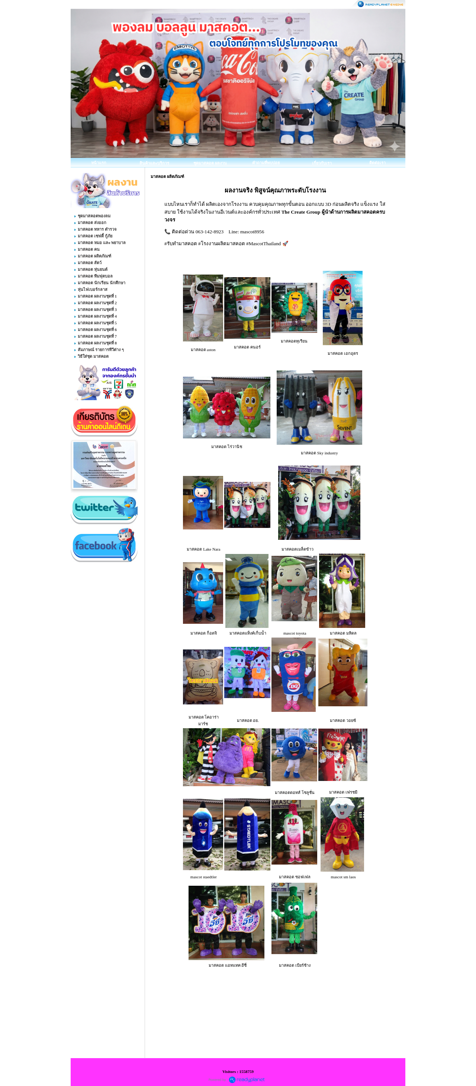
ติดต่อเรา (377, 163)
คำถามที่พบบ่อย (266, 163)
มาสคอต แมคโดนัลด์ (227, 792)
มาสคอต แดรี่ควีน (294, 720)
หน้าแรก (98, 163)
